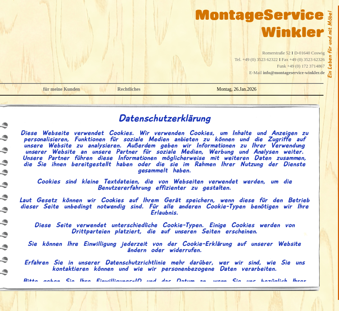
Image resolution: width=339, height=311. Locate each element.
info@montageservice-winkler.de (294, 72)
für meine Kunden (61, 89)
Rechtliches (128, 89)
